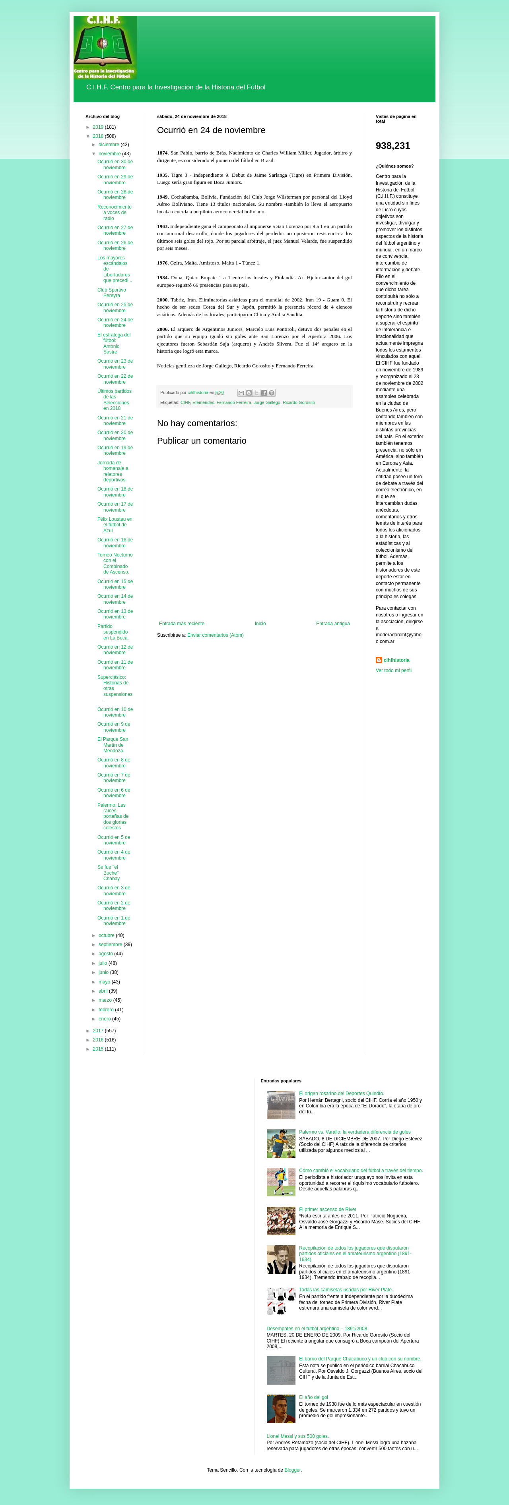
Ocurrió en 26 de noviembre (115, 245)
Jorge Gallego (267, 402)
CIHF (185, 402)
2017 (99, 1031)
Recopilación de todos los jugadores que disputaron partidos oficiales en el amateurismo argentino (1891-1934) (355, 1253)
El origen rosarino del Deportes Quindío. (341, 1093)
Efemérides (203, 402)
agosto (106, 953)
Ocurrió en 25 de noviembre (115, 307)
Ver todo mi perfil (394, 670)
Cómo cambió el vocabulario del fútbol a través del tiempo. (361, 1170)
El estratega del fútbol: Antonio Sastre (113, 343)
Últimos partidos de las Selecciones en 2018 (114, 399)
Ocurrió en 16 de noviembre (115, 542)
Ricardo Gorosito (299, 402)
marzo (106, 1000)
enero (105, 1019)
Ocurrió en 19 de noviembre (115, 450)
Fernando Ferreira (234, 402)
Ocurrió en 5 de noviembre (113, 840)
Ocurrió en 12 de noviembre (115, 649)
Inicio (260, 623)
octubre (107, 935)
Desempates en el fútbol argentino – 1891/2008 (317, 1328)
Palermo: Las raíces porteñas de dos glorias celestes (112, 816)
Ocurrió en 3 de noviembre (113, 890)
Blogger (292, 1470)
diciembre (109, 144)
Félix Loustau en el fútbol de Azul (114, 524)
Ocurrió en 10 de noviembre (115, 712)
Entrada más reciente (181, 623)
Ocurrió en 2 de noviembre (113, 905)
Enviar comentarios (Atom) (215, 635)
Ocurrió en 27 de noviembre (115, 230)
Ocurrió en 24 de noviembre (115, 322)
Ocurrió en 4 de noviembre (113, 854)
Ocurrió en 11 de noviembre (115, 664)
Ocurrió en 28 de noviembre (115, 194)
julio (104, 963)
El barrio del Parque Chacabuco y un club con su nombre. (360, 1359)
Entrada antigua (333, 623)
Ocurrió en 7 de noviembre (113, 777)
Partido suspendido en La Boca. (113, 632)
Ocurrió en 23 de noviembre (115, 363)
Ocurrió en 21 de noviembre (115, 420)
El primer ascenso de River (327, 1209)
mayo (105, 982)
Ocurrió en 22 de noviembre (115, 378)
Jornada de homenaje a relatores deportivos (112, 471)
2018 (99, 136)
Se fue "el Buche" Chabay (108, 872)
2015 (99, 1049)
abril (104, 991)
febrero (107, 1009)
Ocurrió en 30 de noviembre (115, 164)
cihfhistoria (397, 660)
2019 (99, 127)
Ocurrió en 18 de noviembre (115, 491)
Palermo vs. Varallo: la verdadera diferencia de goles (355, 1132)
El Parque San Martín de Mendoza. (112, 744)
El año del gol (313, 1397)
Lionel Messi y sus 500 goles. (298, 1436)
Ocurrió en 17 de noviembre (115, 506)
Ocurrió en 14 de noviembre (115, 599)
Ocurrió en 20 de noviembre (115, 435)
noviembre (110, 153)
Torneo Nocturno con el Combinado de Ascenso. (115, 563)
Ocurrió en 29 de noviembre (115, 179)
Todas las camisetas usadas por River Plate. (346, 1289)
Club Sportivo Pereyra (111, 292)
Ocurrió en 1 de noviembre (113, 920)
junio (104, 972)
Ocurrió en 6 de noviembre (113, 792)
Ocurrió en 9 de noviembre (113, 726)
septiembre (111, 944)
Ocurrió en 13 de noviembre (115, 614)
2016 (99, 1040)
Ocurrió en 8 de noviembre (113, 762)
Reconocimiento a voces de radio (114, 212)
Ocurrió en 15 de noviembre (115, 584)
